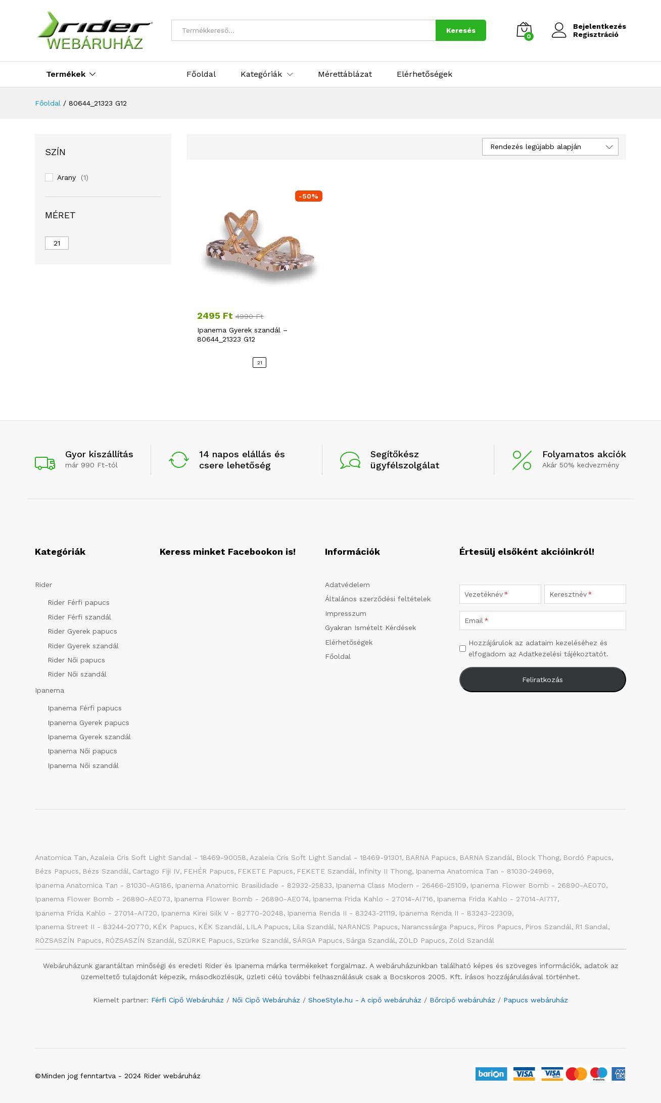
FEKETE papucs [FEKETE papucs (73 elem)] (265, 871)
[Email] (542, 620)
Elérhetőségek (424, 74)
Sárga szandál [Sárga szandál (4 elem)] (370, 940)
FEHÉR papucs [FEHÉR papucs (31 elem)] (208, 871)
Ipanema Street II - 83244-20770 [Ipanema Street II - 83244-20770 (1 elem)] (92, 927)
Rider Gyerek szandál (83, 646)
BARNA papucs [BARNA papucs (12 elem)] (430, 857)
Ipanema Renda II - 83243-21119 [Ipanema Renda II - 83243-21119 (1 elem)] (341, 913)
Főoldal (201, 74)
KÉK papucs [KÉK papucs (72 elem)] (174, 927)
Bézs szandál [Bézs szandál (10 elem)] (105, 871)
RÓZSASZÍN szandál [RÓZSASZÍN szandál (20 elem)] (139, 940)
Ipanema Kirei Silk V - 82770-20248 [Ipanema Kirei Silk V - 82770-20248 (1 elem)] (222, 913)
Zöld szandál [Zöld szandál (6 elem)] (471, 940)
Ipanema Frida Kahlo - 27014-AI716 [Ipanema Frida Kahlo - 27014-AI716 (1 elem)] (372, 899)
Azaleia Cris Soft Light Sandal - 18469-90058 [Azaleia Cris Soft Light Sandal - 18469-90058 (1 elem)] (168, 857)
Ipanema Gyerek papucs (88, 722)
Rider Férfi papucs (79, 602)
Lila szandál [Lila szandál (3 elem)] (313, 927)
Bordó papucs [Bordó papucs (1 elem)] (587, 857)
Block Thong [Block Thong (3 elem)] (537, 857)
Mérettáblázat (345, 74)
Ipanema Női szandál (83, 765)
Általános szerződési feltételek (378, 599)
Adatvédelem (347, 585)
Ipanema (49, 690)
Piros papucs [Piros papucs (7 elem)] (500, 927)
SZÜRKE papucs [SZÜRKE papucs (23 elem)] (205, 940)
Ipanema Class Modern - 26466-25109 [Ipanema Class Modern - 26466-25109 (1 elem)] (401, 885)
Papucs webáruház (535, 1000)
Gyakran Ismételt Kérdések (370, 628)
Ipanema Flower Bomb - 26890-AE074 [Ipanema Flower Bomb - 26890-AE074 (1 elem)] (241, 899)
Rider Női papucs (76, 660)
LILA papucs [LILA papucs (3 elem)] (267, 927)
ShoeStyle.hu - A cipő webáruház (364, 1000)
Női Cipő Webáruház (266, 1000)
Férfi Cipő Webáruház (187, 1000)
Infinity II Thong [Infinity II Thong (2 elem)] (385, 871)
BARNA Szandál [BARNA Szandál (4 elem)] (485, 857)
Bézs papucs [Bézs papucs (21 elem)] (57, 871)
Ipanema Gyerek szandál (89, 737)
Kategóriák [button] (261, 74)
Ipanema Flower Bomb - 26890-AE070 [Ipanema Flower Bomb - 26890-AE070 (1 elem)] (538, 885)
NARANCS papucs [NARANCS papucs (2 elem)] (368, 927)
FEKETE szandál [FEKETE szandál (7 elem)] (326, 871)
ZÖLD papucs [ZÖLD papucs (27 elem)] (422, 940)
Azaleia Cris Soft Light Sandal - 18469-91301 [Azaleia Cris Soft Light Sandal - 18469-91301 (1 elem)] (326, 857)
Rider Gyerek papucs (82, 631)
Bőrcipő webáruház (462, 1000)
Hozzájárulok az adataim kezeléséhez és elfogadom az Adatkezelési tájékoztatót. (538, 648)
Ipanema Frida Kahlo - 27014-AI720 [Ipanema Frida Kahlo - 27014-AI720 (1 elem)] (96, 913)
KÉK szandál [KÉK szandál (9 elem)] (220, 927)
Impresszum (345, 613)
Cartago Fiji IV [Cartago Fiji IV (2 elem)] (156, 871)
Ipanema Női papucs (82, 751)
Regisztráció (596, 34)
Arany (66, 177)
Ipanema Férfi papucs (85, 708)
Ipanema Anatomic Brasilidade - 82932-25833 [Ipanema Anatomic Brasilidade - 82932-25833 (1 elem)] (253, 885)
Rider (43, 585)
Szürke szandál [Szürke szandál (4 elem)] (263, 940)
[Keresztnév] (585, 594)
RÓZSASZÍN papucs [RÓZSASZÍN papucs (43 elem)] (68, 940)
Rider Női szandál (77, 674)
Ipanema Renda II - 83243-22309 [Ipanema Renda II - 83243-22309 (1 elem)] (455, 913)
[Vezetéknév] (500, 594)
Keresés (461, 30)
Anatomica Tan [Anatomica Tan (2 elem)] (60, 857)
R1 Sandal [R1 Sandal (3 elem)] (591, 927)
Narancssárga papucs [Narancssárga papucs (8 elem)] (437, 927)
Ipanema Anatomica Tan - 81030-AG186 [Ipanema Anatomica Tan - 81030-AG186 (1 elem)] (103, 885)
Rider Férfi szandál (79, 617)
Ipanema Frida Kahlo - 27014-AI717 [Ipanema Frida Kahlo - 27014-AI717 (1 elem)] (497, 899)
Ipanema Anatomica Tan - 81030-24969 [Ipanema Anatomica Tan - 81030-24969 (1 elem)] (483, 871)
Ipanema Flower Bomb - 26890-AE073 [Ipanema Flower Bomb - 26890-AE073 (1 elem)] (102, 899)
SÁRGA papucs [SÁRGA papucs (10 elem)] (318, 940)
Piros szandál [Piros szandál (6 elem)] (548, 927)
